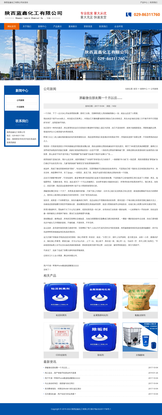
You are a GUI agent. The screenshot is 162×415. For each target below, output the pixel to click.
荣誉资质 (88, 26)
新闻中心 (42, 26)
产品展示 (57, 26)
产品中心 (144, 2)
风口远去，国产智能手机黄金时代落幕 (60, 373)
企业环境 (118, 26)
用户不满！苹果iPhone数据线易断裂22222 (61, 265)
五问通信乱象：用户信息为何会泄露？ (60, 394)
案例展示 (73, 26)
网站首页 (12, 26)
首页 (135, 88)
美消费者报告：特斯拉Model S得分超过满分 (63, 388)
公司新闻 (20, 100)
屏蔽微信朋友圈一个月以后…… (57, 367)
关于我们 (27, 26)
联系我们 (153, 2)
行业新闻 (20, 107)
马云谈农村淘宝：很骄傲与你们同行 (59, 383)
